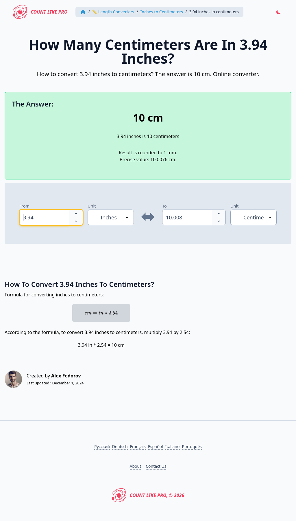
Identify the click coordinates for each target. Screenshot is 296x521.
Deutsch (120, 446)
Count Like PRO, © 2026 (148, 495)
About (135, 466)
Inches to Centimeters (161, 11)
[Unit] (111, 217)
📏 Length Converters (113, 11)
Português (192, 446)
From (24, 206)
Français (138, 446)
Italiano (172, 446)
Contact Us (156, 466)
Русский (102, 446)
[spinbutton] (44, 217)
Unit (92, 206)
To (164, 206)
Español (155, 446)
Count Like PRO (40, 12)
